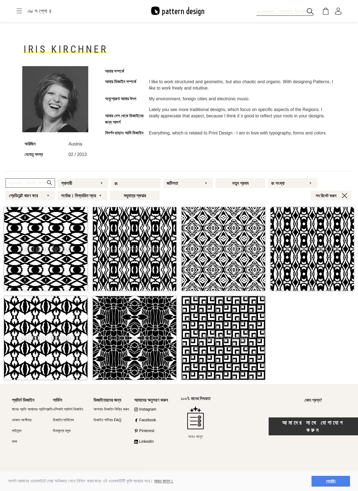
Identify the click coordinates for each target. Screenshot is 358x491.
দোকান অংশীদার (22, 420)
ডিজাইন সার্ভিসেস (63, 420)
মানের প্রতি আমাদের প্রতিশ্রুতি (32, 409)
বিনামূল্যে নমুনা (62, 430)
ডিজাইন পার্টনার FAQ (107, 420)
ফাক (14, 441)
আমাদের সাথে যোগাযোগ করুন (313, 426)
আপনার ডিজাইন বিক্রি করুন (111, 409)
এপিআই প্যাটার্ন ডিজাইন (68, 409)
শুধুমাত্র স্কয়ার (135, 195)
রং (116, 183)
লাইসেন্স (16, 430)
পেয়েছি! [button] (331, 481)
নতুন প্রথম (240, 183)
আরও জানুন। (163, 481)
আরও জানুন (195, 422)
